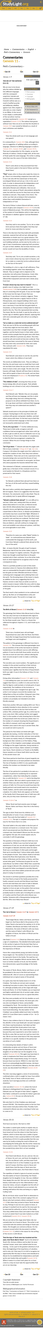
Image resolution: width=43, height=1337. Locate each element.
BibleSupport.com (17, 1284)
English (31, 49)
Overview (30, 94)
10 (7, 72)
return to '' (32, 601)
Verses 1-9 (7, 77)
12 (35, 72)
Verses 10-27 (8, 605)
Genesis (26, 52)
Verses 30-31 (8, 1120)
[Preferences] (40, 8)
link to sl (21, 1316)
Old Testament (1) (32, 109)
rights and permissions (12, 1314)
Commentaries (18, 49)
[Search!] (37, 83)
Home (6, 49)
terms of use (13, 1312)
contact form (34, 1321)
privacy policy (26, 1312)
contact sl (26, 1314)
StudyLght (12, 4)
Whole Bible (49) (31, 106)
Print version (31, 92)
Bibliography (31, 99)
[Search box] (30, 83)
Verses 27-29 (8, 908)
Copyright (30, 96)
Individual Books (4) (32, 112)
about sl (35, 1314)
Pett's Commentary (12, 52)
